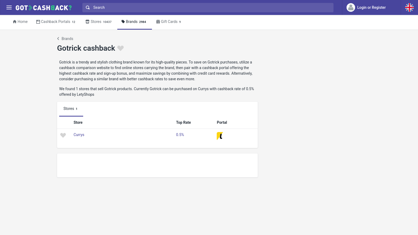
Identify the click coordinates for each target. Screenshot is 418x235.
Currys (79, 135)
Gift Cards (169, 22)
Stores (99, 22)
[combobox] (206, 7)
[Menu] (9, 7)
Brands (134, 22)
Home (20, 21)
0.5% (180, 135)
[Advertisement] (157, 165)
